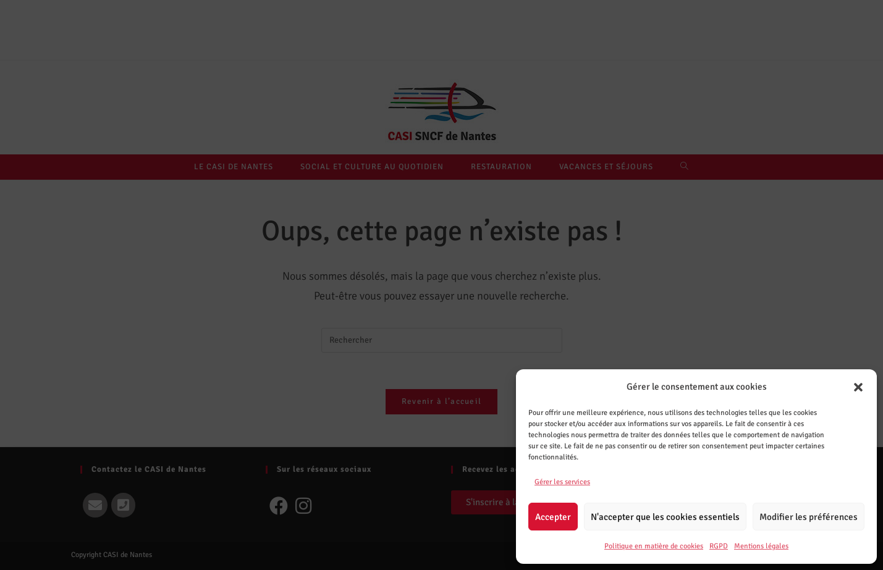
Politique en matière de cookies (653, 546)
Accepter (553, 516)
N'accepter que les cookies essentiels (665, 516)
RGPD (718, 546)
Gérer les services (562, 482)
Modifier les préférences (808, 516)
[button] (858, 387)
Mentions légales (761, 546)
